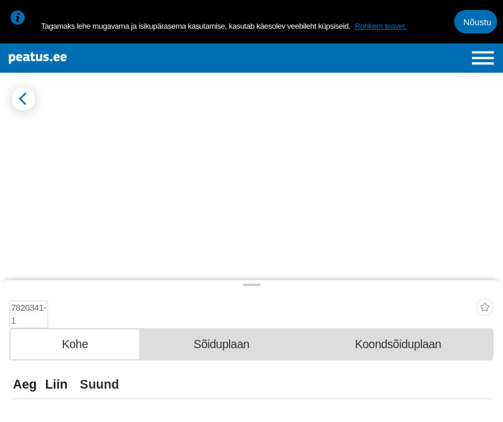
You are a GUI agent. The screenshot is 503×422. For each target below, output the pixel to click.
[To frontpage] (91, 58)
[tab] (75, 340)
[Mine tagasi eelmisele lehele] (23, 99)
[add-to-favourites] (485, 300)
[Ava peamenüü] (483, 58)
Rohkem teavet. (381, 26)
